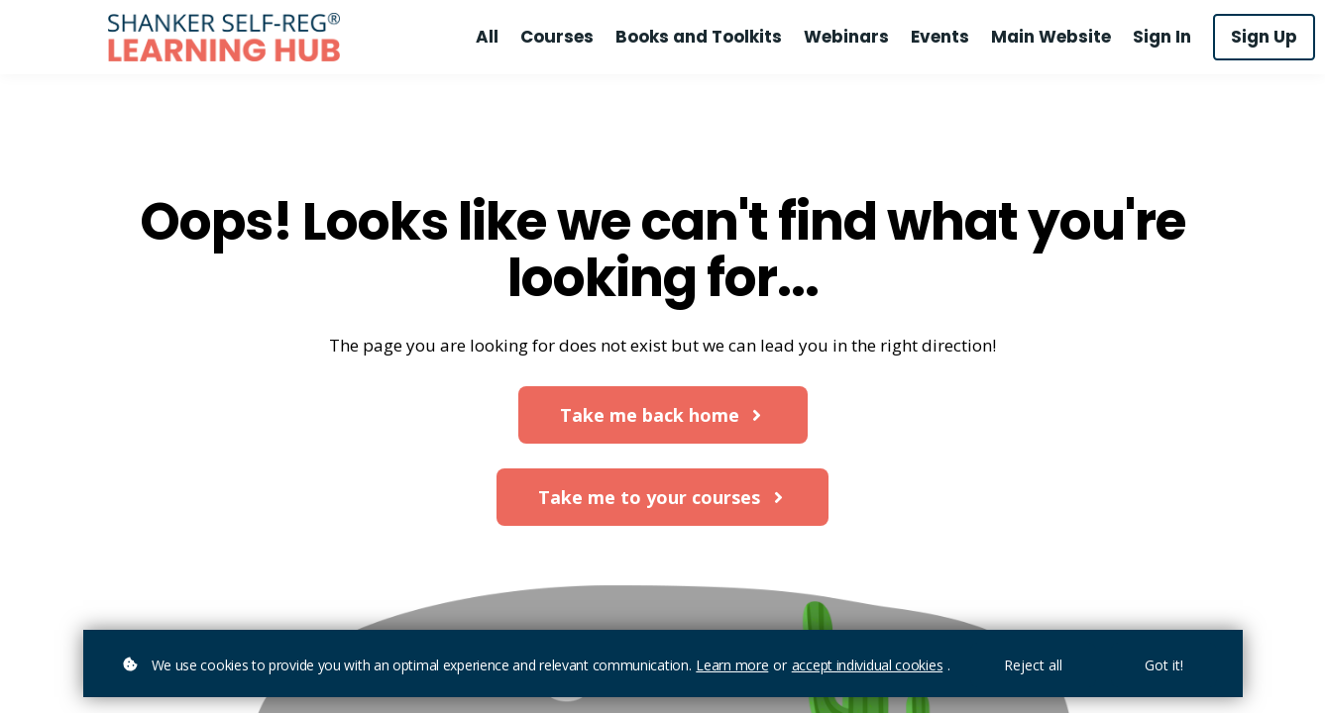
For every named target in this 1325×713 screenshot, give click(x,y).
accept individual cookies (867, 665)
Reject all (1033, 665)
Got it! (1164, 665)
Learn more (732, 665)
